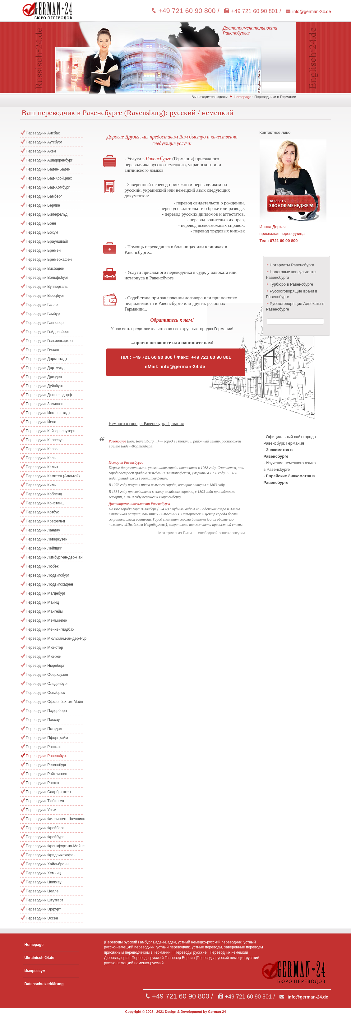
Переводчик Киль (41, 485)
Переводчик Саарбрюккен (48, 792)
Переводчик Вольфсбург (47, 277)
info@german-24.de (312, 11)
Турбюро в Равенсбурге (291, 284)
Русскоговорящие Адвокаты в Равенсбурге (295, 306)
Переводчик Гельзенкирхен (49, 341)
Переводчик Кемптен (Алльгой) (53, 476)
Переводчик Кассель (44, 449)
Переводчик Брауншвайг (47, 241)
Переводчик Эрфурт (43, 909)
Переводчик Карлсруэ (44, 440)
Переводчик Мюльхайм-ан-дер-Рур (54, 638)
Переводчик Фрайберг (45, 828)
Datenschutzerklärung (44, 984)
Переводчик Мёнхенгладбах (50, 629)
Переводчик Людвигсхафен (49, 584)
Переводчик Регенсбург (46, 765)
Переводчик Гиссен (42, 350)
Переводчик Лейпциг (44, 548)
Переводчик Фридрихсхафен (51, 855)
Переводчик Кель (41, 458)
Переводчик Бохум (42, 232)
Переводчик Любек (42, 566)
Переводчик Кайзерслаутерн (51, 431)
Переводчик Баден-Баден (48, 169)
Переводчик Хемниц (43, 873)
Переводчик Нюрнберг (45, 665)
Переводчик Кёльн (42, 467)
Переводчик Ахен (41, 151)
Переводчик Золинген (44, 404)
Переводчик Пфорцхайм (47, 738)
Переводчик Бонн (41, 223)
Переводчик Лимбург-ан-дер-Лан (54, 557)
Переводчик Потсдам (44, 729)
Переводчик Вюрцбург (45, 295)
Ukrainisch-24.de (39, 958)
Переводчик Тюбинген (45, 801)
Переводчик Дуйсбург (44, 386)
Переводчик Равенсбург (46, 756)
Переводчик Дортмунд (45, 368)
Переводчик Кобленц (44, 494)
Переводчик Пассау (43, 720)
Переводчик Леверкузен (46, 539)
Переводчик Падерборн (46, 711)
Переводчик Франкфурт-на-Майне (54, 846)
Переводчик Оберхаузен (47, 674)
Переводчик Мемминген (46, 620)
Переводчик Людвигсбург (47, 575)
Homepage (242, 97)
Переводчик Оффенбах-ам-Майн (54, 701)
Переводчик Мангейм (44, 611)
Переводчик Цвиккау (44, 882)
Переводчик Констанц (45, 503)
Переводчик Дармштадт (46, 359)
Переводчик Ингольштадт (48, 413)
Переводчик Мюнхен (44, 656)
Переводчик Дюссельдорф (49, 395)
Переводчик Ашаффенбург (49, 160)
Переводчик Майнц (42, 602)
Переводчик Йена (41, 422)
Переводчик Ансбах (43, 133)
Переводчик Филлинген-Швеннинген (54, 819)
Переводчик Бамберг (44, 196)
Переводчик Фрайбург (45, 837)
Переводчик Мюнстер (44, 647)
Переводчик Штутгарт (44, 900)
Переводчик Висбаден (45, 268)
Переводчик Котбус (42, 512)
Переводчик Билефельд (47, 214)
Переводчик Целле (42, 891)
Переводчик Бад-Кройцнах (49, 178)
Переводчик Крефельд (45, 521)
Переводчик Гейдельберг (47, 332)
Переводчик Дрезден (44, 377)
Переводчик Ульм (41, 810)
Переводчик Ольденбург (47, 683)
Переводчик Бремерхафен (49, 259)
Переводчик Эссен (42, 918)
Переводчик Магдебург (46, 593)
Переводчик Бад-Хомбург (48, 187)
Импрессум (35, 971)
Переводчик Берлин (43, 205)
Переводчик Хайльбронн (47, 864)
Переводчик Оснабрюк (45, 692)
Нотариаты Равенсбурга (292, 265)
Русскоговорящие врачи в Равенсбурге (291, 294)
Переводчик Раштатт (44, 747)
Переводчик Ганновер (45, 322)
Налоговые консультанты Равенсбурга (291, 274)
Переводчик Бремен (43, 250)
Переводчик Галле (42, 304)
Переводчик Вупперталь (47, 286)
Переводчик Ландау (43, 530)
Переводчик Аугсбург (44, 142)
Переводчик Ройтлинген (46, 774)
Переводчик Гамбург (43, 313)
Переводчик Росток (42, 783)
